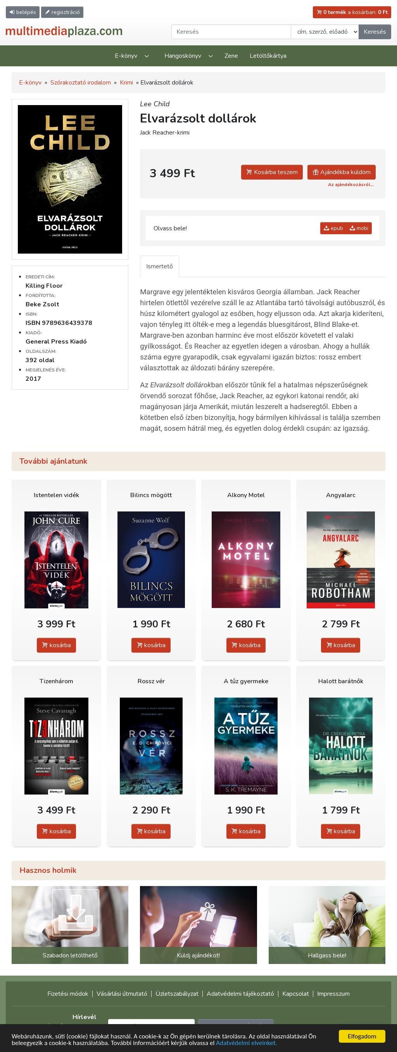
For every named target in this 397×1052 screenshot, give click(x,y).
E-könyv (126, 56)
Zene (231, 56)
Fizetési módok (67, 994)
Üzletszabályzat (176, 994)
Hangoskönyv (182, 56)
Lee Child (155, 104)
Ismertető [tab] (159, 266)
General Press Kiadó (56, 341)
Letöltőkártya (268, 56)
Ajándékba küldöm (341, 172)
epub (333, 228)
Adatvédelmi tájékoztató (240, 994)
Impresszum (333, 994)
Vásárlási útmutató (122, 994)
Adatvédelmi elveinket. (246, 1043)
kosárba (56, 645)
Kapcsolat (295, 994)
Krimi (126, 82)
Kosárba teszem (272, 172)
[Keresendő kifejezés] (231, 31)
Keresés (375, 32)
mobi (359, 228)
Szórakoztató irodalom (80, 82)
